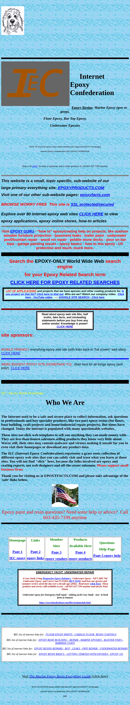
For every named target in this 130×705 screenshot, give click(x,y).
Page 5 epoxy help (107, 555)
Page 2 (36, 552)
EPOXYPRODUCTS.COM (80, 188)
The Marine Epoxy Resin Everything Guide (60, 676)
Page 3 (56, 552)
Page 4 (80, 552)
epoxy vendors (56, 559)
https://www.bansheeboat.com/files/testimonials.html (65, 602)
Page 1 (17, 552)
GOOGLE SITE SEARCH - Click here (82, 297)
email (35, 166)
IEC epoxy (17, 558)
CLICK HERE (91, 214)
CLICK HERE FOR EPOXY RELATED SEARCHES (65, 282)
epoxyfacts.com (95, 194)
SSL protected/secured (92, 204)
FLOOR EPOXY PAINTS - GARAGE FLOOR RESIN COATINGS (81, 634)
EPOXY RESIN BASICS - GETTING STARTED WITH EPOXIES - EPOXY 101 (81, 654)
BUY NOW (74, 581)
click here (95, 584)
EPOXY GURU (22, 231)
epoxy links (35, 558)
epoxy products (80, 559)
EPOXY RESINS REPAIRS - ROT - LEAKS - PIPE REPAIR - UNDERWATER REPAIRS (81, 648)
